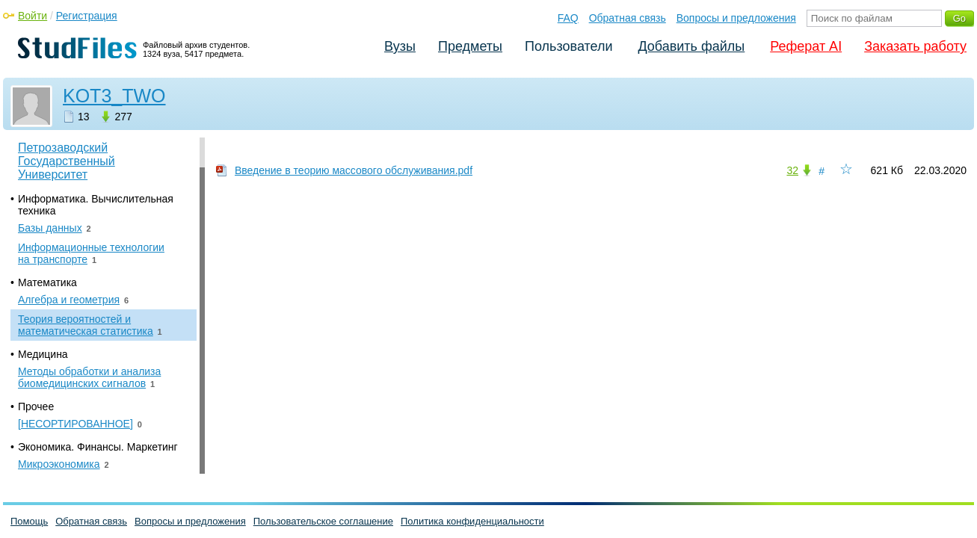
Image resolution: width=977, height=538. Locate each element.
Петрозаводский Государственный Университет (66, 161)
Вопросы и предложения (736, 18)
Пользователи (568, 46)
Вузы (400, 46)
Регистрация (86, 16)
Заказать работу (915, 46)
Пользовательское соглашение (323, 521)
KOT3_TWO (114, 95)
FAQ (568, 18)
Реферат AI (806, 46)
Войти (32, 16)
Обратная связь (627, 18)
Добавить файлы (691, 46)
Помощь (29, 521)
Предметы (470, 46)
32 (792, 170)
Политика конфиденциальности (472, 521)
